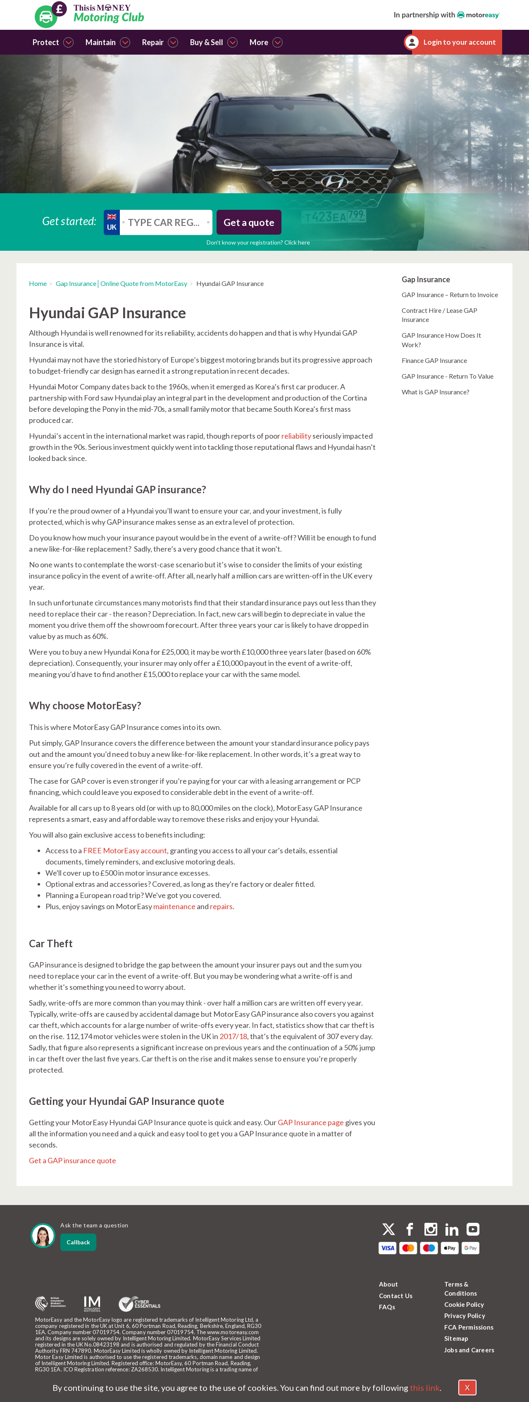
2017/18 (233, 1036)
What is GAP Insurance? (435, 392)
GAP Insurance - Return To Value (447, 376)
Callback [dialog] (78, 1242)
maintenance (174, 906)
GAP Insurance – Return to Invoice (450, 294)
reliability (296, 435)
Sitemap (456, 1338)
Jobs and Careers (469, 1350)
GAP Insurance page (311, 1122)
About (388, 1284)
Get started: (69, 220)
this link (425, 1387)
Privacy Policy (464, 1315)
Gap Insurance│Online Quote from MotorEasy (121, 283)
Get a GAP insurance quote (72, 1160)
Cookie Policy (464, 1304)
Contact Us (395, 1295)
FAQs (387, 1307)
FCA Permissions (468, 1327)
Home (38, 283)
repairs (221, 906)
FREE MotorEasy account (125, 850)
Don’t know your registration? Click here (258, 242)
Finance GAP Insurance (434, 360)
